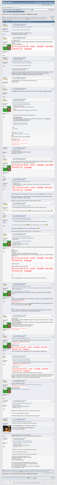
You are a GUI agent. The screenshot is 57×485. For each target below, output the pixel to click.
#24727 (52, 148)
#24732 (52, 234)
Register (19, 11)
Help (9, 11)
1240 (34, 19)
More (23, 11)
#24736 (52, 356)
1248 (8, 20)
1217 (29, 18)
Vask (4, 355)
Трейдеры (23, 14)
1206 (5, 18)
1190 (15, 17)
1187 (9, 17)
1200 (37, 17)
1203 (43, 17)
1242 (38, 19)
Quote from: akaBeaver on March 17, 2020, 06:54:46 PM (21, 27)
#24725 (52, 88)
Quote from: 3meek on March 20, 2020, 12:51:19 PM (21, 218)
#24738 (52, 401)
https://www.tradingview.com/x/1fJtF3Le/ (20, 124)
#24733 (52, 284)
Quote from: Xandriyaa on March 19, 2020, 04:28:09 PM (21, 241)
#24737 (52, 380)
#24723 (52, 58)
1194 (24, 17)
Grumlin (19, 59)
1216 (27, 18)
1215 (25, 18)
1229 (10, 19)
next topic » (52, 18)
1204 (45, 17)
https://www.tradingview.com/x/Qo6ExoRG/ (21, 291)
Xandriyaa (5, 147)
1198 (32, 17)
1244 (43, 19)
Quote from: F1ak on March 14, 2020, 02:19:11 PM (20, 102)
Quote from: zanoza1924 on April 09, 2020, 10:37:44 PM (21, 421)
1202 (41, 17)
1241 (36, 19)
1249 (10, 20)
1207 (8, 18)
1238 (30, 19)
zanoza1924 (5, 400)
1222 (40, 18)
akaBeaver (5, 57)
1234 (21, 19)
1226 (3, 19)
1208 (10, 18)
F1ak (4, 37)
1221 (38, 18)
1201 (39, 17)
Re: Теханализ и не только (20, 24)
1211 (16, 18)
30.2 (17, 9)
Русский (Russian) (16, 14)
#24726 (52, 100)
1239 (32, 19)
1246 (3, 20)
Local (10, 14)
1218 (31, 18)
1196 (28, 17)
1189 (13, 17)
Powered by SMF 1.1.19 (21, 482)
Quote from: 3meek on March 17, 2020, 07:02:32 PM (21, 61)
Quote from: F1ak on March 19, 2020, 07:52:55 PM (20, 338)
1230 (12, 19)
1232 (16, 19)
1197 (30, 17)
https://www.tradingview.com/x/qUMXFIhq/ (21, 389)
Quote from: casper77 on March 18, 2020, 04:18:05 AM (21, 236)
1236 (25, 19)
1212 (18, 18)
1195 (26, 17)
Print (53, 19)
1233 (18, 19)
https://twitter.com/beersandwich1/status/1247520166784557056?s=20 (27, 384)
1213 (21, 18)
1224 (44, 18)
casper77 (5, 77)
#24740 (52, 438)
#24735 (52, 336)
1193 (22, 17)
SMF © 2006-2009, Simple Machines (33, 482)
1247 (5, 20)
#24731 (52, 216)
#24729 (52, 179)
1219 (34, 18)
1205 (3, 18)
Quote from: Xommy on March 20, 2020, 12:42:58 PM (21, 205)
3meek (4, 24)
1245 (45, 19)
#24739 (52, 419)
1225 (47, 18)
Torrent (19, 9)
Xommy (4, 178)
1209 (12, 18)
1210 (14, 18)
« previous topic (52, 17)
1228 (8, 19)
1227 (5, 19)
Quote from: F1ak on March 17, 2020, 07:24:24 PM (20, 181)
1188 (11, 17)
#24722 (52, 37)
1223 (42, 18)
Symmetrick (20, 100)
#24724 (52, 78)
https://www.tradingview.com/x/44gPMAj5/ (20, 134)
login (14, 7)
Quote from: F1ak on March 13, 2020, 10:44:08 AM (21, 104)
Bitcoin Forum (5, 14)
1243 (41, 19)
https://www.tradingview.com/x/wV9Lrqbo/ (20, 120)
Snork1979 (5, 418)
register (17, 7)
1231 (14, 19)
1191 (17, 17)
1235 (23, 19)
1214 (23, 18)
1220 (36, 18)
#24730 (52, 203)
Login (15, 11)
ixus (4, 88)
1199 (35, 17)
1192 (19, 17)
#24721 (52, 24)
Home (6, 11)
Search (12, 11)
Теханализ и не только (32, 14)
